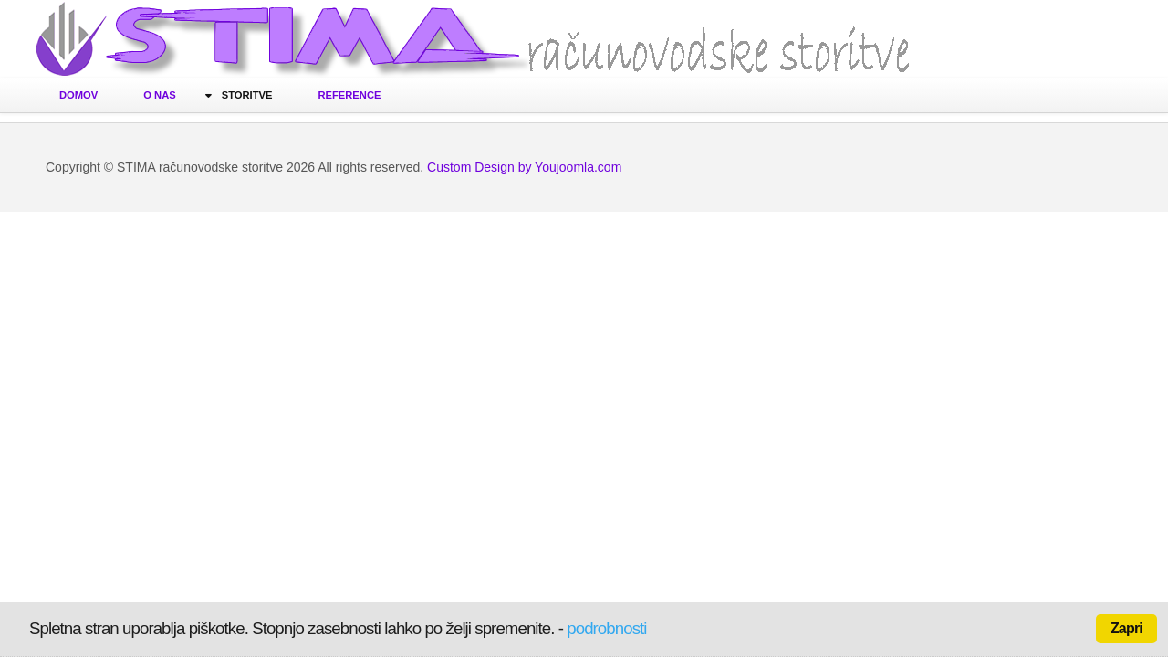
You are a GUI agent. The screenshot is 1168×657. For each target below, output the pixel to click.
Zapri (1126, 628)
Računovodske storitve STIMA (474, 43)
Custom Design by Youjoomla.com (524, 167)
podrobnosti (606, 628)
